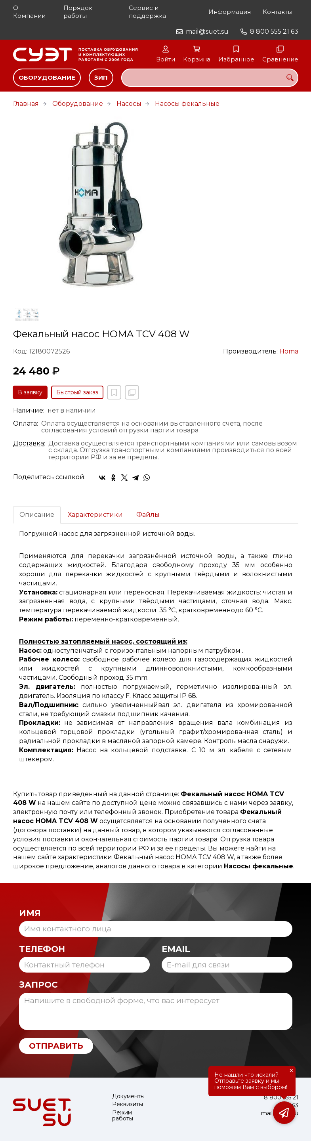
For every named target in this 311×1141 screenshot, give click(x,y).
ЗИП (101, 77)
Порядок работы (77, 11)
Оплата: (25, 423)
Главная (26, 103)
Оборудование (47, 77)
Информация (229, 11)
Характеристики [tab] (95, 514)
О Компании (29, 11)
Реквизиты (127, 1104)
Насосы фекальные (187, 103)
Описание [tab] (36, 514)
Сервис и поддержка (147, 11)
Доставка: (29, 443)
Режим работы (122, 1116)
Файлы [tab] (148, 514)
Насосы (128, 103)
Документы (128, 1096)
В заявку (30, 392)
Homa (288, 351)
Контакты (277, 11)
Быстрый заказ (77, 392)
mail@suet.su (207, 31)
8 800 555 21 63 (274, 31)
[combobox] (209, 78)
